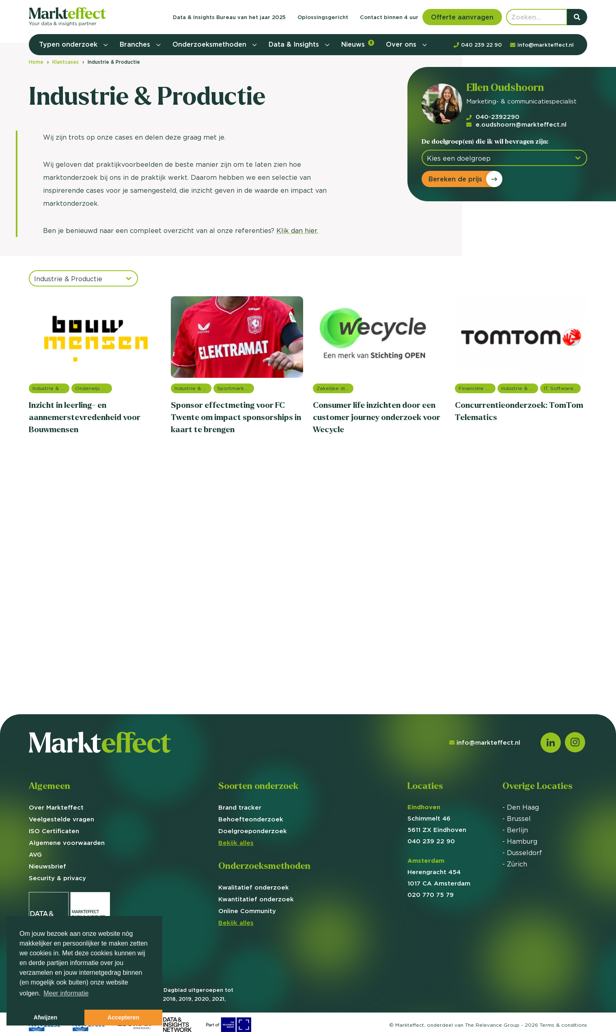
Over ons (402, 44)
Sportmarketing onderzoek (235, 388)
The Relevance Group (492, 1025)
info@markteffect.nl (484, 742)
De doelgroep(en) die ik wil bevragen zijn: (485, 141)
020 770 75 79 (430, 894)
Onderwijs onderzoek (93, 388)
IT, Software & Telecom (562, 388)
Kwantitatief (256, 899)
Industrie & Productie (50, 388)
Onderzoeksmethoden (210, 44)
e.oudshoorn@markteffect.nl (516, 124)
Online (247, 911)
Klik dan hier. (297, 230)
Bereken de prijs (455, 179)
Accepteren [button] (123, 1017)
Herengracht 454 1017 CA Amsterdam (438, 872)
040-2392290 (492, 117)
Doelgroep (252, 831)
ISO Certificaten (54, 831)
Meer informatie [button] (65, 993)
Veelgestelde (61, 819)
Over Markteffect (56, 807)
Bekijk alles (236, 843)
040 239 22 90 (431, 841)
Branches (136, 44)
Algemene (67, 843)
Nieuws (357, 44)
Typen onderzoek (69, 44)
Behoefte (250, 819)
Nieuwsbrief (47, 866)
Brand (239, 807)
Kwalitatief (253, 887)
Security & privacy (57, 878)
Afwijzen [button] (45, 1017)
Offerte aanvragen (462, 17)
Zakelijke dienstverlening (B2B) (335, 388)
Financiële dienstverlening (477, 388)
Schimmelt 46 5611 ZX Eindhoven (436, 818)
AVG (35, 854)
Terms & (563, 1025)
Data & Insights (295, 44)
